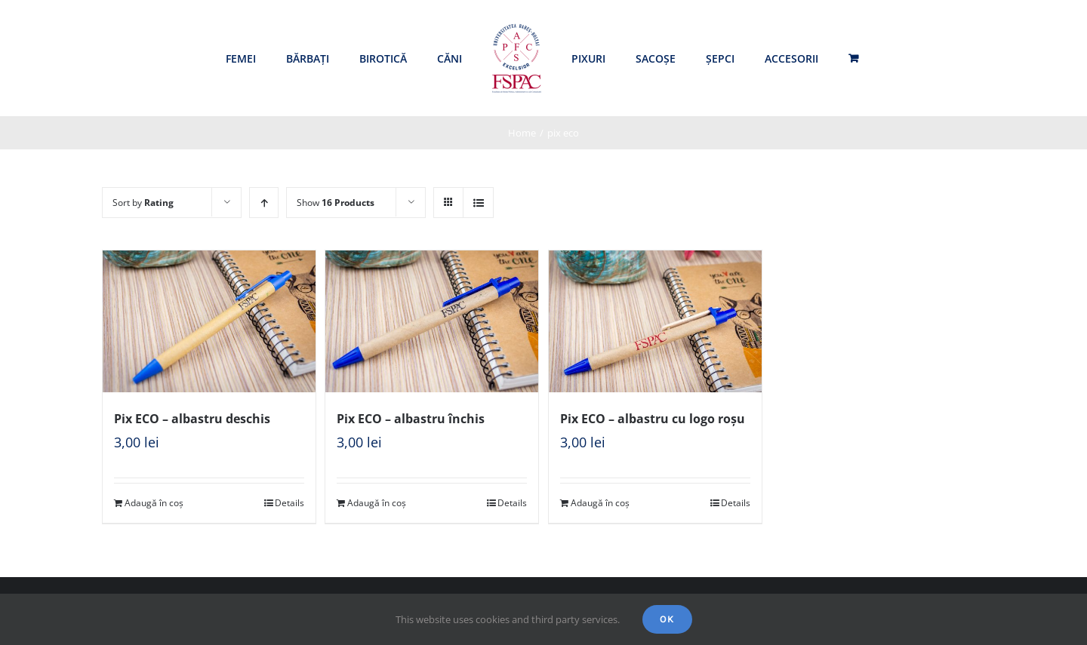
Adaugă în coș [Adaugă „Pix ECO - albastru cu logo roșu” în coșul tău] (600, 502)
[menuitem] (241, 58)
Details (289, 502)
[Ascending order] (264, 202)
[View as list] (478, 202)
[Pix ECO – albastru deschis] (209, 321)
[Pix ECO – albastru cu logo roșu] (655, 321)
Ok (667, 619)
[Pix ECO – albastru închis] (431, 321)
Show (335, 202)
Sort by (143, 202)
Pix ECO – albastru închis (411, 418)
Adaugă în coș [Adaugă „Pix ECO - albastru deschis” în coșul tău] (154, 502)
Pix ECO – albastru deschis (192, 418)
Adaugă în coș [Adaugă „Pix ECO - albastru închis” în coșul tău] (376, 502)
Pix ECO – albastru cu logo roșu (652, 418)
